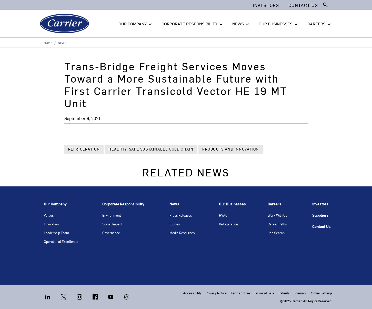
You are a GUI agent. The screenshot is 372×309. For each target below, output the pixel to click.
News (174, 204)
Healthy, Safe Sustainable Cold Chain (151, 149)
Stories (174, 224)
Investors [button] (266, 5)
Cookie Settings (321, 293)
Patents (283, 293)
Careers (274, 204)
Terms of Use (240, 293)
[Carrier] (65, 23)
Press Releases (180, 215)
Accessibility (192, 293)
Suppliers (320, 215)
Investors (320, 204)
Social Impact (112, 224)
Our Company (55, 204)
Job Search (276, 233)
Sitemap (300, 293)
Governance (111, 233)
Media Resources (182, 233)
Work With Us (277, 215)
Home (48, 43)
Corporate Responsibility (123, 204)
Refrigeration (84, 149)
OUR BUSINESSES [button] (279, 23)
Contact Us (321, 226)
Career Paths (277, 224)
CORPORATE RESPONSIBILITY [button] (193, 23)
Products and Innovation (230, 149)
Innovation (51, 224)
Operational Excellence (61, 241)
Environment (111, 215)
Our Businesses (232, 204)
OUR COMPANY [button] (135, 23)
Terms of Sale (264, 293)
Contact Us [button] (303, 5)
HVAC (223, 215)
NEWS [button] (241, 23)
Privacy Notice (216, 293)
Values (49, 215)
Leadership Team (56, 233)
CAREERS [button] (319, 23)
